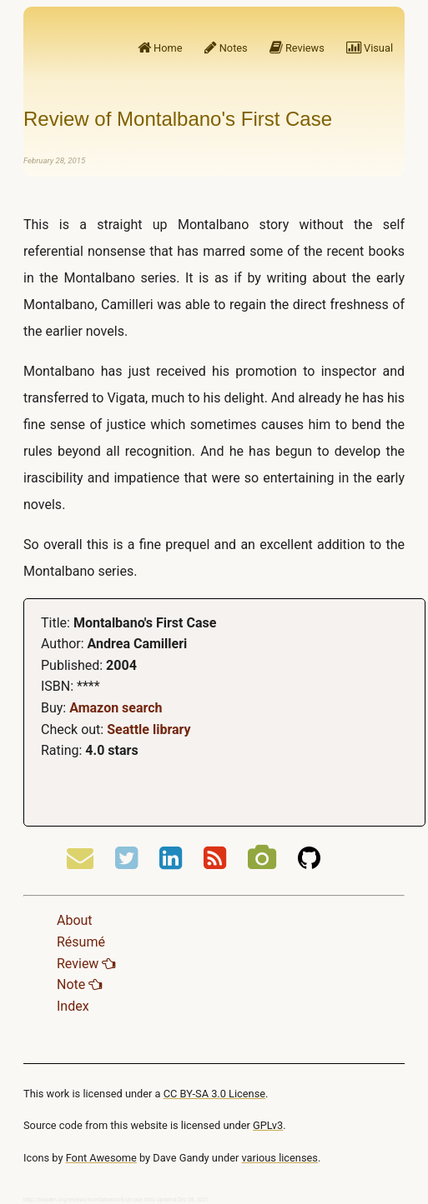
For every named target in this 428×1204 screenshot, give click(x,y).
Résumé (81, 942)
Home (160, 48)
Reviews (297, 48)
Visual (369, 48)
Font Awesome (101, 1158)
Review (86, 964)
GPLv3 (268, 1125)
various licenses (280, 1158)
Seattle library (148, 729)
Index (73, 1006)
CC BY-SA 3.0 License (214, 1093)
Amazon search (115, 708)
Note (79, 984)
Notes (226, 48)
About (75, 920)
